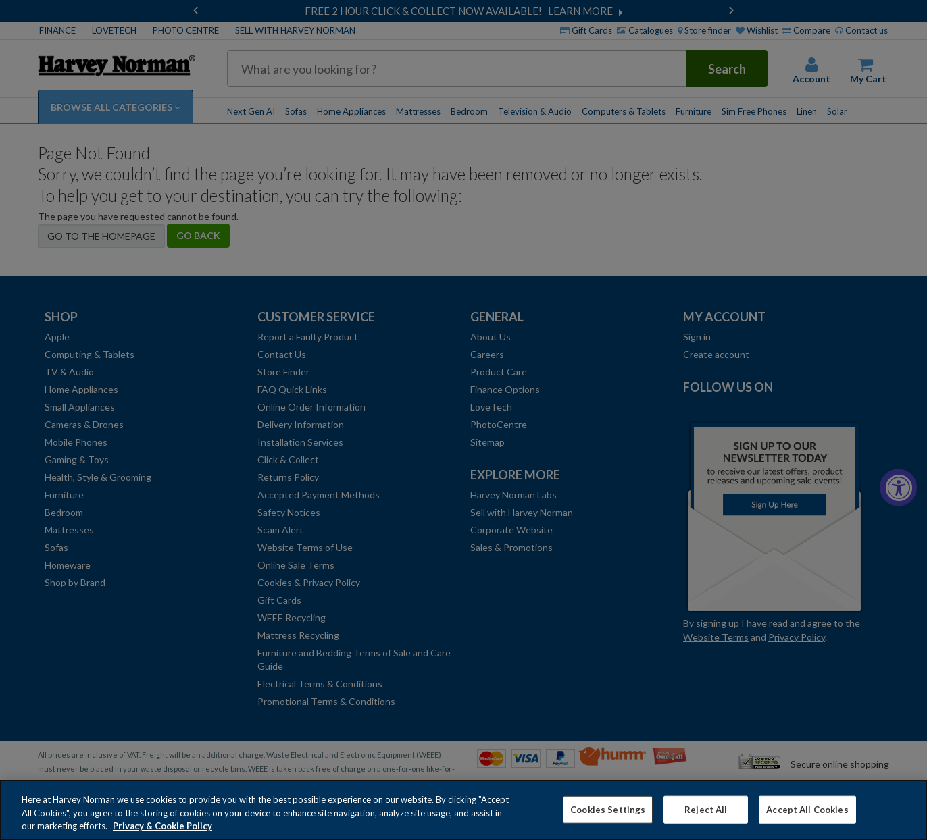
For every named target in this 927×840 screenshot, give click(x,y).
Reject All (705, 815)
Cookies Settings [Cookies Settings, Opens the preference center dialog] (607, 815)
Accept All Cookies (807, 815)
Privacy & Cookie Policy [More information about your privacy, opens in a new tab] (162, 831)
